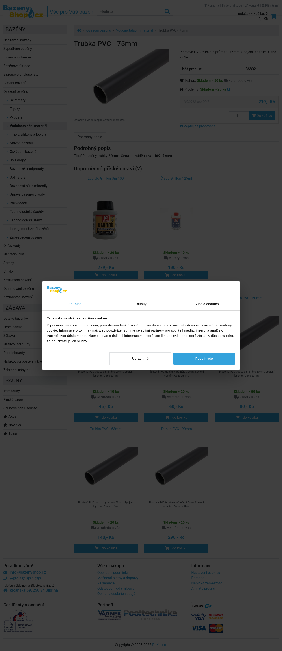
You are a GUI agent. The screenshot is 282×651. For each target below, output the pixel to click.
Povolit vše (204, 358)
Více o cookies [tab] (207, 304)
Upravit (140, 358)
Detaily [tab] (141, 304)
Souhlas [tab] (74, 304)
